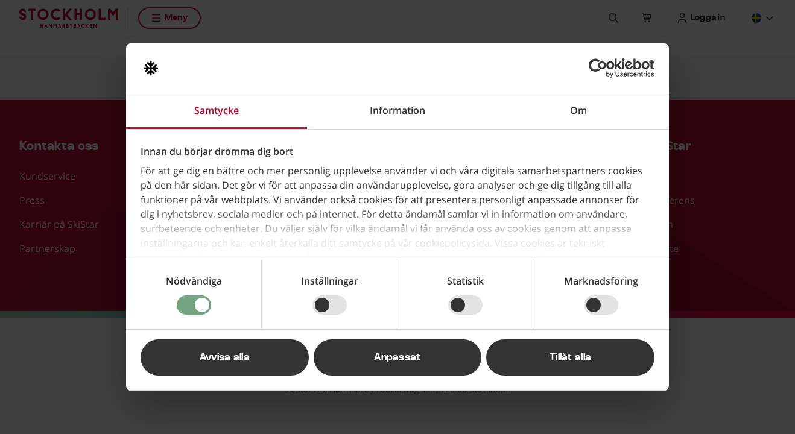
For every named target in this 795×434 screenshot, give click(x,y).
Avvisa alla (225, 357)
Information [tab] (397, 110)
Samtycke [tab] (216, 110)
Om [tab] (578, 110)
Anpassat (397, 357)
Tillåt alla (571, 357)
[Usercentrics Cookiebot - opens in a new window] (601, 68)
